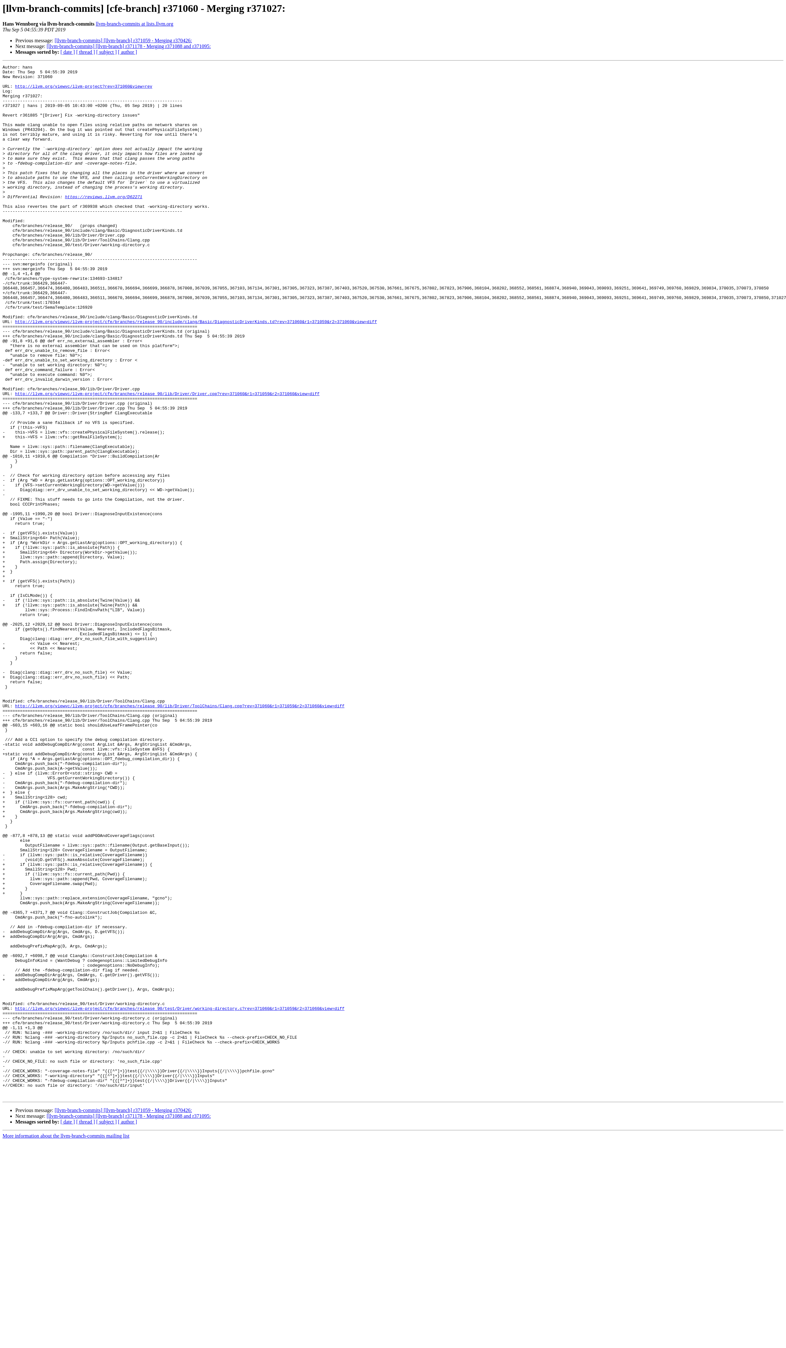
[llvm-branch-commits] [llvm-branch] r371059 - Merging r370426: (123, 40)
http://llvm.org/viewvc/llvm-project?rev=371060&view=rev (83, 91)
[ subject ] (106, 52)
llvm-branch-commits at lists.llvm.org (134, 24)
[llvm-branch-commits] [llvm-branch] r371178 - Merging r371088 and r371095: (129, 46)
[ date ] (67, 52)
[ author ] (127, 52)
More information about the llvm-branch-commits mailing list (66, 1342)
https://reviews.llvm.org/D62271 (103, 223)
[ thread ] (85, 52)
